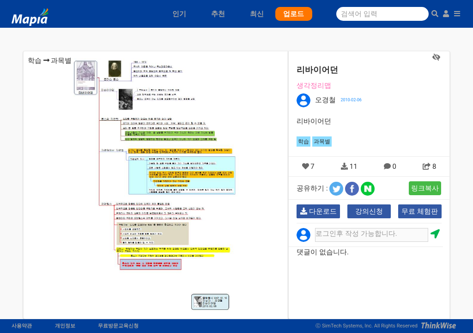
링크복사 (425, 188)
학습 (35, 60)
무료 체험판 (419, 211)
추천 (218, 14)
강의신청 (369, 211)
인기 (179, 14)
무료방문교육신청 (118, 326)
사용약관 (22, 326)
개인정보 (65, 326)
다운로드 (318, 211)
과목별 (61, 60)
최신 (257, 14)
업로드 (293, 14)
